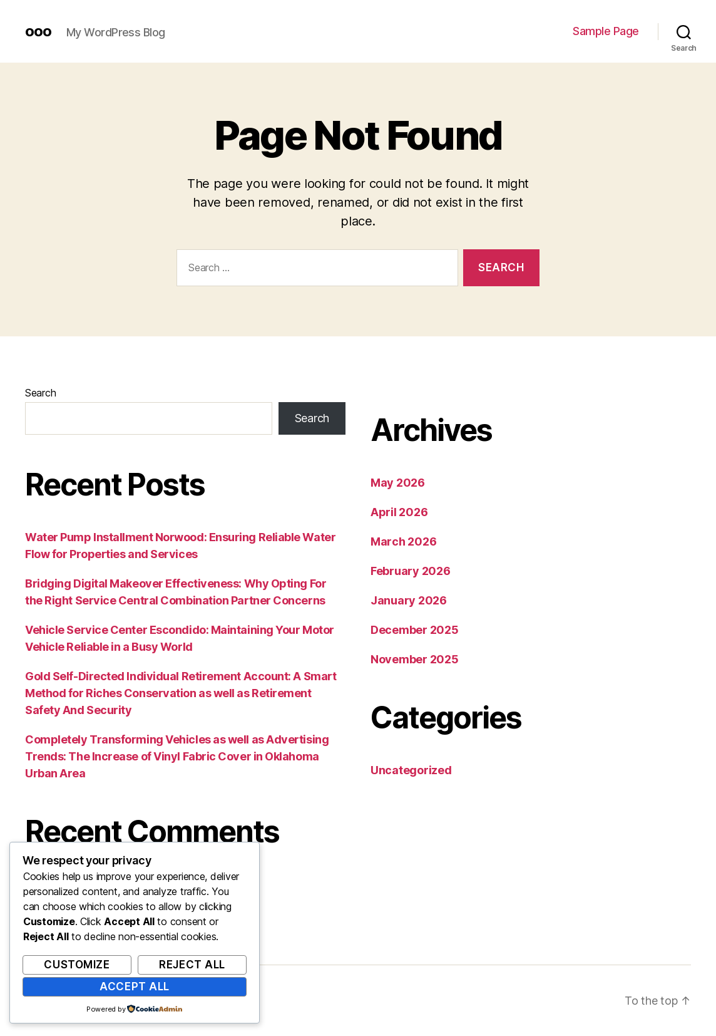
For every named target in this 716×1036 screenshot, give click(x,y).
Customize (77, 964)
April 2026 (399, 512)
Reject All (192, 964)
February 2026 (411, 571)
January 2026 (409, 600)
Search (40, 392)
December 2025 (415, 629)
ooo (38, 31)
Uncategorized (411, 770)
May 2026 (398, 482)
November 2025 (415, 659)
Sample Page (606, 31)
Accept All (135, 986)
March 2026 (403, 541)
